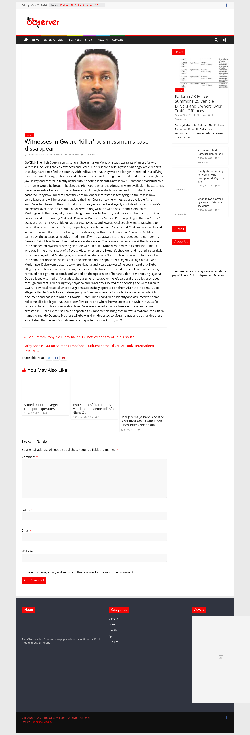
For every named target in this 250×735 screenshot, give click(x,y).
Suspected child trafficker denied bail (210, 152)
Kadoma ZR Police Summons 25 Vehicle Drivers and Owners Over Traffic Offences (198, 103)
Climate (117, 39)
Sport (89, 39)
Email (27, 530)
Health (103, 39)
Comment (30, 457)
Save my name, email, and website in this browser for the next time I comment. (80, 572)
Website (27, 551)
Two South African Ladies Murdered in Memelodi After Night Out (94, 408)
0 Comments (89, 154)
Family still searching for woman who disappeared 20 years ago (211, 176)
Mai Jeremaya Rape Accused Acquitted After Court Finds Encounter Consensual (142, 421)
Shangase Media (41, 722)
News (35, 39)
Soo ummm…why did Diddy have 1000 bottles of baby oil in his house (79, 337)
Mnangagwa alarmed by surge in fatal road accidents (211, 202)
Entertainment (54, 39)
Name (27, 510)
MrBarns (58, 154)
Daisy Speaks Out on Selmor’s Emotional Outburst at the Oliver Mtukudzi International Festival (89, 348)
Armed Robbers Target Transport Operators (41, 406)
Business (75, 39)
